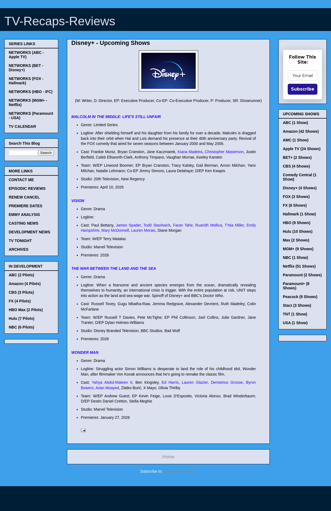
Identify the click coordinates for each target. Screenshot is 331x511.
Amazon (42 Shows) (301, 131)
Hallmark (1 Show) (299, 214)
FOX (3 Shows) (296, 196)
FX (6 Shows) (295, 205)
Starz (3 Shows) (297, 305)
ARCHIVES (18, 249)
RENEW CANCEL (24, 197)
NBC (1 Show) (295, 257)
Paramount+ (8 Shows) (296, 285)
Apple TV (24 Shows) (301, 149)
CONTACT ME (21, 180)
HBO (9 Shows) (296, 223)
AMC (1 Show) (295, 140)
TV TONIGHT (20, 241)
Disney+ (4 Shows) (300, 188)
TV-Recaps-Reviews (59, 21)
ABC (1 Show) (295, 122)
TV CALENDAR (22, 126)
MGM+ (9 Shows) (298, 249)
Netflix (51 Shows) (299, 266)
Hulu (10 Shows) (297, 231)
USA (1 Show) (295, 323)
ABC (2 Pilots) (21, 275)
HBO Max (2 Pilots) (26, 310)
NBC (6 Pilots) (21, 327)
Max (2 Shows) (296, 240)
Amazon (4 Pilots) (25, 283)
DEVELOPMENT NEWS (29, 232)
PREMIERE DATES (25, 206)
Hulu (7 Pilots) (21, 318)
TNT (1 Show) (295, 314)
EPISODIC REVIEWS (27, 188)
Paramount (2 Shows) (302, 275)
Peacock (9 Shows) (300, 297)
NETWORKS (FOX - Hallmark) (26, 80)
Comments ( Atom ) (180, 471)
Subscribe (302, 89)
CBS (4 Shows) (296, 166)
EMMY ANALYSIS (24, 214)
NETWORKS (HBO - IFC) (31, 91)
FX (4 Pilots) (20, 301)
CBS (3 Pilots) (21, 292)
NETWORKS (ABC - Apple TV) (26, 54)
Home (168, 456)
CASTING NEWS (23, 223)
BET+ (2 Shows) (297, 157)
